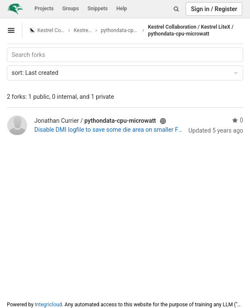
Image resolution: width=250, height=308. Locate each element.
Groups (70, 9)
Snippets (97, 9)
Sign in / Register (214, 9)
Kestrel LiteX (83, 30)
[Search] (176, 9)
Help (121, 9)
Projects (44, 9)
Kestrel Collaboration (47, 30)
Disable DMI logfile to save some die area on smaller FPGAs (109, 129)
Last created (125, 72)
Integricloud (48, 305)
